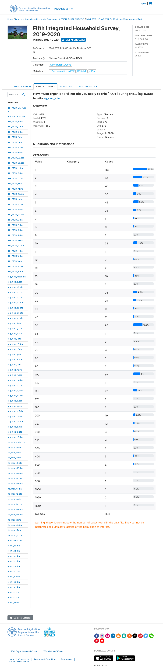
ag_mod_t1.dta (15, 432)
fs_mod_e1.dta (15, 478)
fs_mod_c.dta (14, 457)
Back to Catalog (20, 617)
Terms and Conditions (45, 659)
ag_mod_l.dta (14, 364)
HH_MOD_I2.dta (15, 178)
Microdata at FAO (63, 8)
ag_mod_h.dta (15, 333)
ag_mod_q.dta (15, 406)
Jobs (11, 659)
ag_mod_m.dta (15, 369)
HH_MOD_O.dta (15, 219)
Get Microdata (73, 39)
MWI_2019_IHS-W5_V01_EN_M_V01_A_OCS (106, 19)
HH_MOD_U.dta (15, 256)
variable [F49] (135, 19)
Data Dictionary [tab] (45, 86)
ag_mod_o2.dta (15, 395)
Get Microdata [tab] (88, 86)
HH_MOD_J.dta (15, 183)
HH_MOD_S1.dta (15, 240)
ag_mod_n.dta (15, 375)
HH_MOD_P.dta (15, 225)
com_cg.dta (14, 582)
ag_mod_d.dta (15, 297)
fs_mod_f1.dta (15, 488)
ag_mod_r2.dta (15, 421)
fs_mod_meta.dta (16, 442)
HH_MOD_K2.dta (16, 194)
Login (142, 3)
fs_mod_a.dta (14, 447)
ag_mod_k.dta (15, 359)
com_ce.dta (14, 566)
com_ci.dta (13, 592)
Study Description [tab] (20, 86)
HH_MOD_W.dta (15, 266)
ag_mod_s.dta (15, 426)
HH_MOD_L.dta (15, 199)
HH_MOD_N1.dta (16, 209)
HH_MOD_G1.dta (16, 152)
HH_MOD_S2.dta (16, 245)
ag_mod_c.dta (15, 292)
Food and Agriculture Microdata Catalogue (36, 19)
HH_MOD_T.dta (15, 251)
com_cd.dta (14, 561)
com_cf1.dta (14, 571)
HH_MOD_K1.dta (15, 189)
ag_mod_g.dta (15, 328)
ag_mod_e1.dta (15, 302)
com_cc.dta (14, 556)
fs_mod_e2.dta (15, 483)
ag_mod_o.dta (15, 385)
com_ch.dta (14, 587)
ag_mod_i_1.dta (15, 344)
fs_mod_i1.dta (14, 520)
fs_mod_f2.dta (15, 494)
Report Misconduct (19, 661)
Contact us (23, 659)
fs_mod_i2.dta (15, 525)
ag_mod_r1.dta (15, 416)
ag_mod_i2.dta (15, 349)
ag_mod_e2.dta (15, 307)
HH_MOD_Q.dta (15, 230)
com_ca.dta (14, 545)
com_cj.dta (13, 597)
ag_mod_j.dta (14, 354)
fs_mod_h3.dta (15, 514)
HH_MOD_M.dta (15, 204)
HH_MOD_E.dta (15, 137)
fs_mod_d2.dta (15, 468)
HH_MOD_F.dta (15, 142)
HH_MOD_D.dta (15, 132)
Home (10, 19)
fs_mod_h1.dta (15, 504)
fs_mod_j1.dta (14, 530)
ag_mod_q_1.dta (16, 411)
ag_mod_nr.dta (15, 380)
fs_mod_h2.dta (15, 509)
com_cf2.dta (14, 576)
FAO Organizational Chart (24, 651)
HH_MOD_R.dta (15, 235)
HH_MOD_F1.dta (15, 147)
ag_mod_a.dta (15, 281)
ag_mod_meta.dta (17, 276)
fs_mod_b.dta (14, 452)
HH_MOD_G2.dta (16, 157)
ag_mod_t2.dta (15, 437)
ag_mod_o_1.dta (16, 390)
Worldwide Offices (53, 651)
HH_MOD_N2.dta (16, 214)
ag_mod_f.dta (14, 323)
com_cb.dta (14, 550)
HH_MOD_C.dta (15, 126)
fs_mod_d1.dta (15, 463)
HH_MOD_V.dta (15, 261)
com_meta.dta (15, 540)
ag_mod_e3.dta (15, 313)
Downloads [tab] (66, 86)
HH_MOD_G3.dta (16, 163)
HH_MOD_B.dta (15, 121)
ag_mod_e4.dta (15, 318)
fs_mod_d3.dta (15, 473)
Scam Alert (66, 659)
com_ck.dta (14, 602)
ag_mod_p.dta (15, 400)
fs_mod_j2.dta (15, 535)
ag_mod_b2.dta (15, 287)
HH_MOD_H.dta (15, 168)
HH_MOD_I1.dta (15, 173)
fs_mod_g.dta (14, 499)
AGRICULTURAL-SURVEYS (71, 19)
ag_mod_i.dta (14, 338)
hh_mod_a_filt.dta (16, 116)
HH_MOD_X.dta (15, 271)
